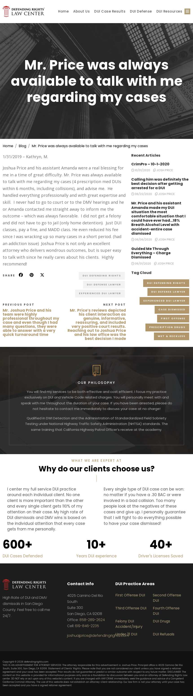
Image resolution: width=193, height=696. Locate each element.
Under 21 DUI (126, 634)
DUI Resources (169, 11)
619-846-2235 (87, 625)
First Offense (173, 318)
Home (63, 11)
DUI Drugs (161, 621)
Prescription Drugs (167, 327)
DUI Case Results (109, 11)
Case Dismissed (171, 309)
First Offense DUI (130, 595)
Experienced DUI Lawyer (100, 293)
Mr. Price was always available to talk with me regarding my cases (90, 146)
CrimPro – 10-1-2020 (150, 164)
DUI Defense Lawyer (104, 284)
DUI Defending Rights (102, 275)
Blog (22, 146)
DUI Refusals (163, 634)
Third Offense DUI (130, 608)
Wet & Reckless (171, 336)
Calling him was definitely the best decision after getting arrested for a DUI (160, 183)
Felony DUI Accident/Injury (129, 624)
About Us (81, 11)
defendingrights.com (36, 661)
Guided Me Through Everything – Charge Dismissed (151, 253)
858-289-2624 (92, 619)
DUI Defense (141, 11)
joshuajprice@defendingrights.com (98, 635)
